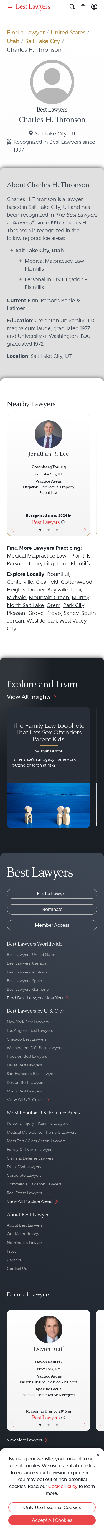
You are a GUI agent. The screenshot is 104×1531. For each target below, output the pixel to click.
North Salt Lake (25, 605)
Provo (53, 613)
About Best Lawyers (24, 1225)
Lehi (76, 589)
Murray (80, 597)
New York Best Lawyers (28, 1022)
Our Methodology (23, 1234)
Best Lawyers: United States (31, 954)
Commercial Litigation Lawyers (34, 1184)
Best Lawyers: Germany (28, 989)
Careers (14, 1260)
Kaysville (57, 589)
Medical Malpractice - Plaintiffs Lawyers (41, 1132)
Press (11, 1251)
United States (68, 32)
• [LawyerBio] (48, 529)
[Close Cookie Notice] (98, 1454)
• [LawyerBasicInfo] (40, 529)
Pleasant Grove (25, 613)
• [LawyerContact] (56, 529)
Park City (73, 605)
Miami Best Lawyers (24, 1091)
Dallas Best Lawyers (24, 1065)
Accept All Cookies (52, 1520)
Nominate (52, 909)
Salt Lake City (42, 41)
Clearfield (47, 582)
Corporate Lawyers (24, 1175)
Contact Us (17, 1268)
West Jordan (42, 621)
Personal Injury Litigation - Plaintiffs (48, 563)
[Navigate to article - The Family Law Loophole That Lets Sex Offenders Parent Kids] (48, 767)
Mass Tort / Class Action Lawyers (36, 1141)
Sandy (71, 613)
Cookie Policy (63, 1486)
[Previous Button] (11, 475)
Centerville (20, 582)
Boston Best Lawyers (25, 1082)
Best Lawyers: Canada (27, 963)
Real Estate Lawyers (24, 1193)
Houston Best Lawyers (27, 1056)
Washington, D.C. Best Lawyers (34, 1048)
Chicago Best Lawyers (26, 1039)
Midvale (16, 597)
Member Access (52, 925)
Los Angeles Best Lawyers (30, 1030)
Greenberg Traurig (49, 466)
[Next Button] (86, 475)
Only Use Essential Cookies (52, 1507)
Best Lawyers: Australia (27, 972)
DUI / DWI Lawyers (24, 1167)
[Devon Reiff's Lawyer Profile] (48, 1337)
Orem (53, 605)
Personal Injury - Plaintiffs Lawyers (37, 1123)
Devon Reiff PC (48, 1361)
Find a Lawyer (26, 32)
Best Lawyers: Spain (24, 980)
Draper (36, 589)
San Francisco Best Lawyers (31, 1073)
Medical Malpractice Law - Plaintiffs (48, 556)
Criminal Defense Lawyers (30, 1158)
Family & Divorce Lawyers (30, 1149)
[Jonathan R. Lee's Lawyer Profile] (48, 441)
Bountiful (58, 574)
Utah (13, 41)
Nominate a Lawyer (24, 1242)
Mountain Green (49, 597)
